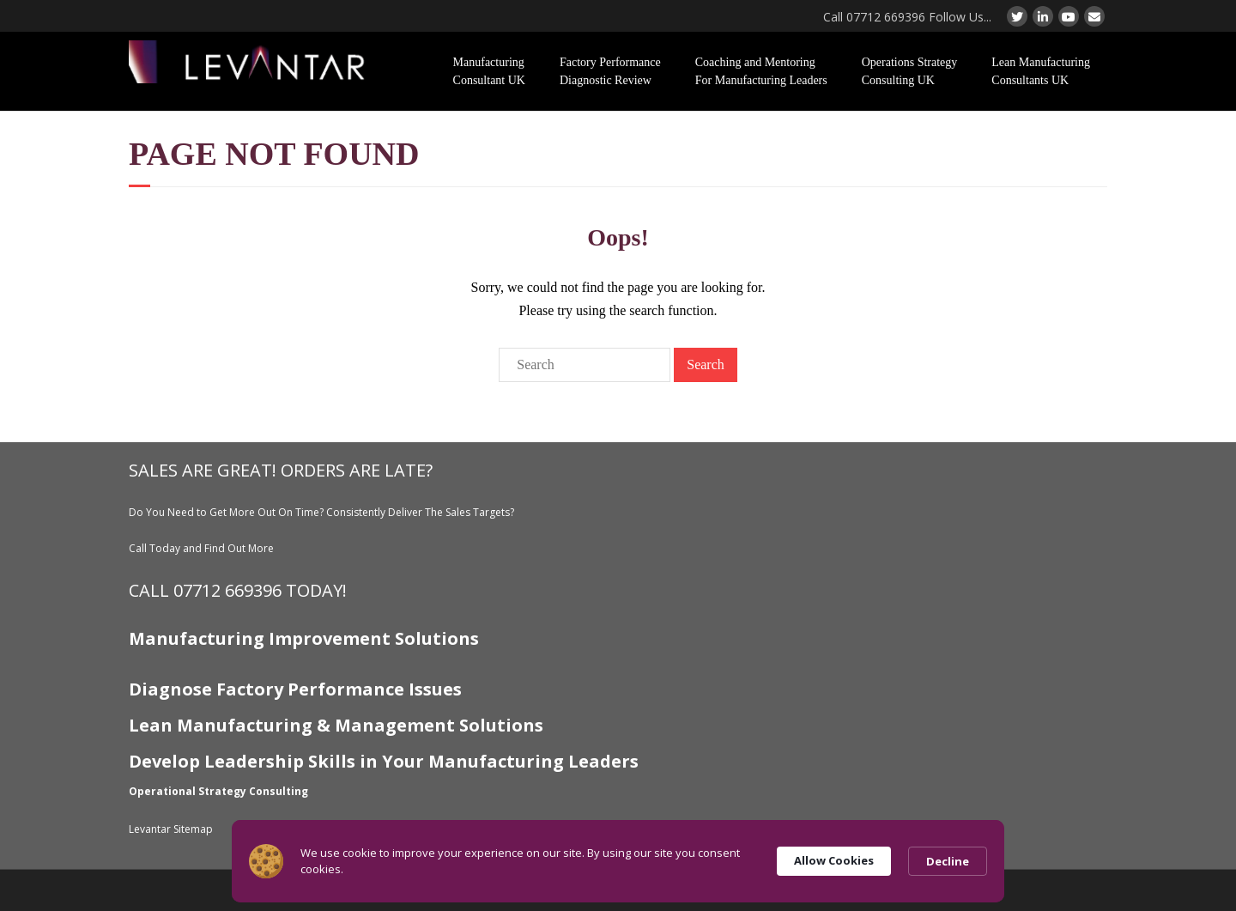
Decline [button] (947, 861)
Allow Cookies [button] (834, 860)
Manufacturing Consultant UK (489, 71)
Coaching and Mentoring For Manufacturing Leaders (761, 71)
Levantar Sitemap (171, 829)
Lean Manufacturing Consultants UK (1040, 71)
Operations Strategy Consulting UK (910, 71)
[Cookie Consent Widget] (618, 861)
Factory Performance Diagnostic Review (610, 71)
